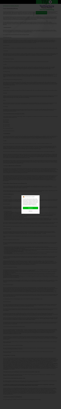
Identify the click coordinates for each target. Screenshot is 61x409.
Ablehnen (30, 211)
